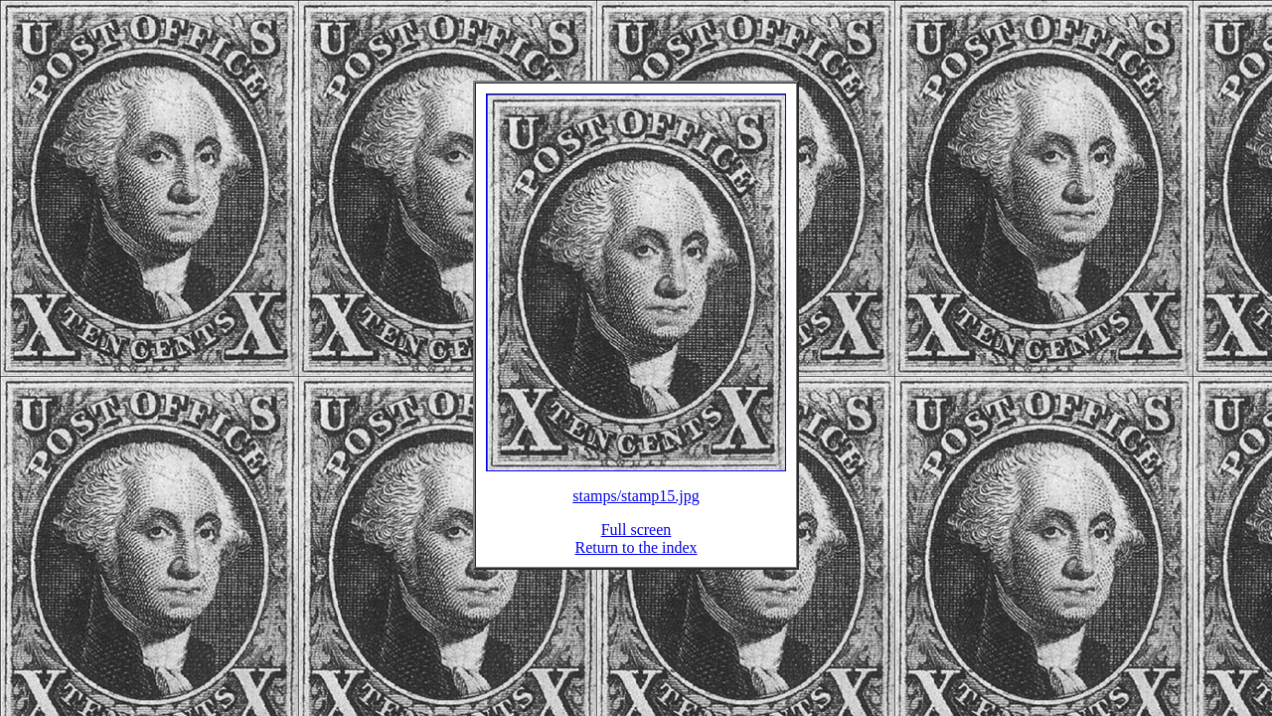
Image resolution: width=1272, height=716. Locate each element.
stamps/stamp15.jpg (636, 507)
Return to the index (635, 559)
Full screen (636, 541)
